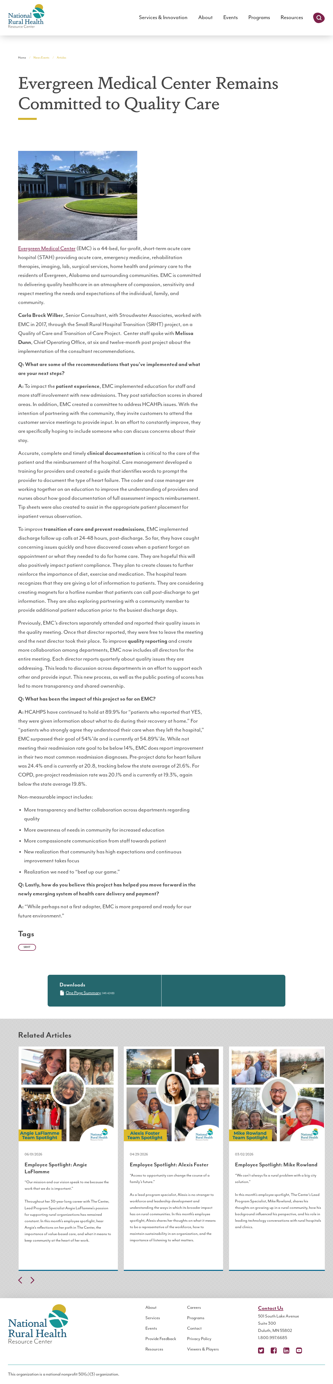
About (205, 17)
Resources (292, 17)
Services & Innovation (163, 17)
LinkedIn (286, 1350)
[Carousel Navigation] (166, 1281)
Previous (20, 1280)
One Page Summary (80, 992)
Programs (259, 17)
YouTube (299, 1350)
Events (230, 17)
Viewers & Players (203, 1349)
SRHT (27, 947)
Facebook (274, 1350)
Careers (194, 1307)
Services (152, 1318)
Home (22, 58)
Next (32, 1280)
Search (319, 17)
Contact (194, 1328)
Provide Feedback (160, 1338)
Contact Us (270, 1308)
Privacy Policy (199, 1338)
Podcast (312, 1350)
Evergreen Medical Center (46, 248)
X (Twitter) (261, 1350)
